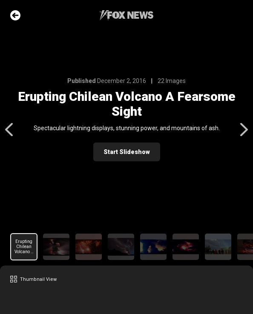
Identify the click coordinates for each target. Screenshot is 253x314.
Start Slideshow (127, 151)
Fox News (126, 15)
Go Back (15, 15)
